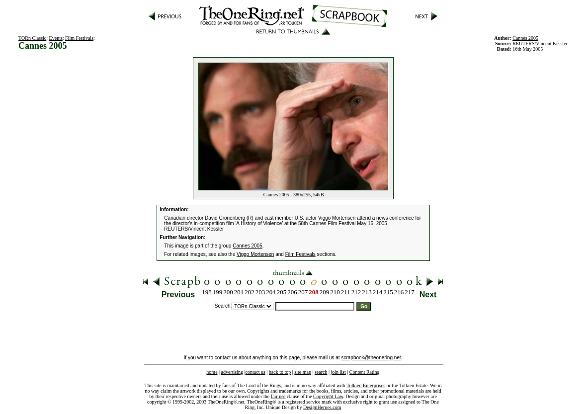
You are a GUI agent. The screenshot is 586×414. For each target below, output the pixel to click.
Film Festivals (79, 38)
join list (338, 372)
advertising (232, 372)
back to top (280, 372)
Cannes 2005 (247, 245)
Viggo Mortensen (255, 254)
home (211, 372)
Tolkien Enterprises (365, 385)
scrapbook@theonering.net (371, 357)
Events (56, 38)
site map (302, 372)
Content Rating (364, 372)
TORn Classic (32, 38)
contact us (255, 372)
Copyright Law (328, 396)
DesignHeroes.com (322, 407)
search (321, 372)
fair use (278, 396)
